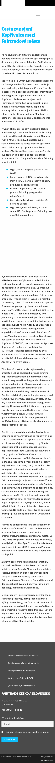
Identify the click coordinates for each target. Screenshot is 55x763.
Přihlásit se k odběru (12, 718)
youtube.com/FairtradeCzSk (18, 685)
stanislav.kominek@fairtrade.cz (19, 655)
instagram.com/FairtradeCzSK (19, 670)
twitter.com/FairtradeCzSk (17, 678)
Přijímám (25, 731)
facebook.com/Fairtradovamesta (20, 663)
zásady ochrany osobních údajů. (32, 731)
